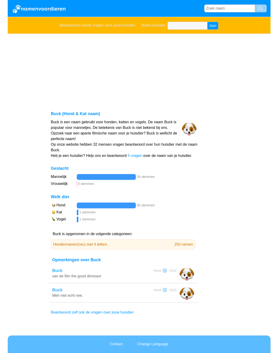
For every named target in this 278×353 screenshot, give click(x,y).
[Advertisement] (139, 68)
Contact (116, 344)
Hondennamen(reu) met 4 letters (123, 244)
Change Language (152, 344)
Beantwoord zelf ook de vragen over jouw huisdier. (93, 312)
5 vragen (135, 156)
